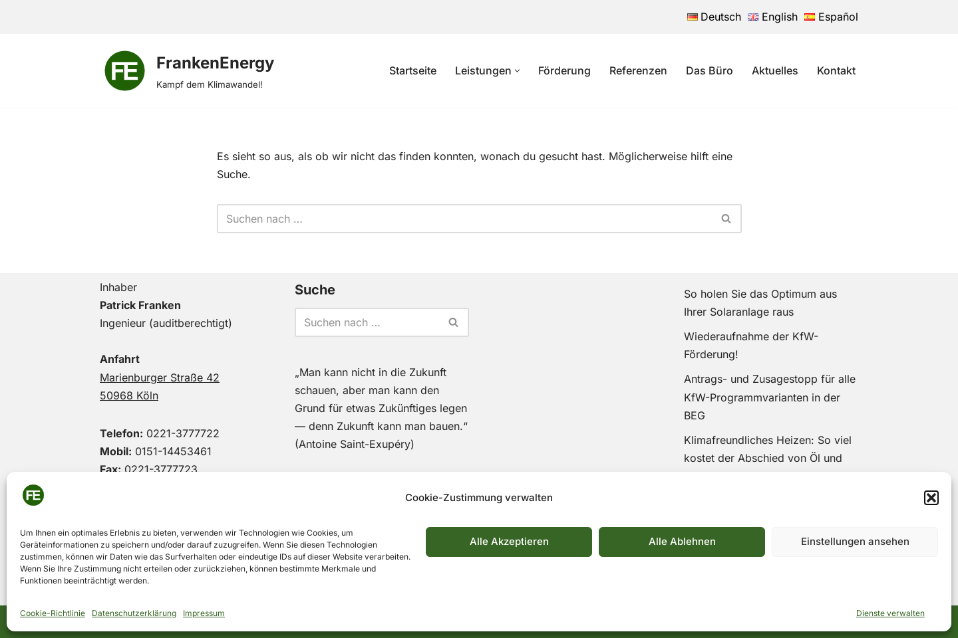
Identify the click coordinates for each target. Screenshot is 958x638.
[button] (931, 497)
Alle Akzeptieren (509, 541)
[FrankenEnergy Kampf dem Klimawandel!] (187, 71)
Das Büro (709, 70)
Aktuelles (775, 70)
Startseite (412, 70)
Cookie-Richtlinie (52, 613)
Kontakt (836, 70)
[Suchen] (464, 218)
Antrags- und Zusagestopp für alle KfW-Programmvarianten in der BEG (770, 396)
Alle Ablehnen (682, 541)
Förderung (564, 70)
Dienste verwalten (890, 613)
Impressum (204, 613)
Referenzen (638, 70)
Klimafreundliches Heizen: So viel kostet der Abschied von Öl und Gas (768, 457)
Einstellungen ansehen (855, 541)
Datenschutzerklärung (134, 613)
